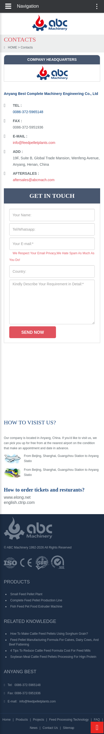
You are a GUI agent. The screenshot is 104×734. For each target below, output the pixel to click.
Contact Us (50, 728)
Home (6, 719)
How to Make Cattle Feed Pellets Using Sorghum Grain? (49, 633)
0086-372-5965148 (28, 112)
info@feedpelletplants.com (34, 143)
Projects (38, 719)
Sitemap (68, 728)
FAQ (97, 719)
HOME (12, 47)
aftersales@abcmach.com (33, 180)
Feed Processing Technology (69, 719)
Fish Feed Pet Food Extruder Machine (36, 606)
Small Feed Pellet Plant (26, 594)
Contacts (27, 47)
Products (22, 719)
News (33, 728)
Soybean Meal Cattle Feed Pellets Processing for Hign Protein (53, 657)
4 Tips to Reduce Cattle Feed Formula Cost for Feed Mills (50, 650)
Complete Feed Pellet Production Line (36, 600)
